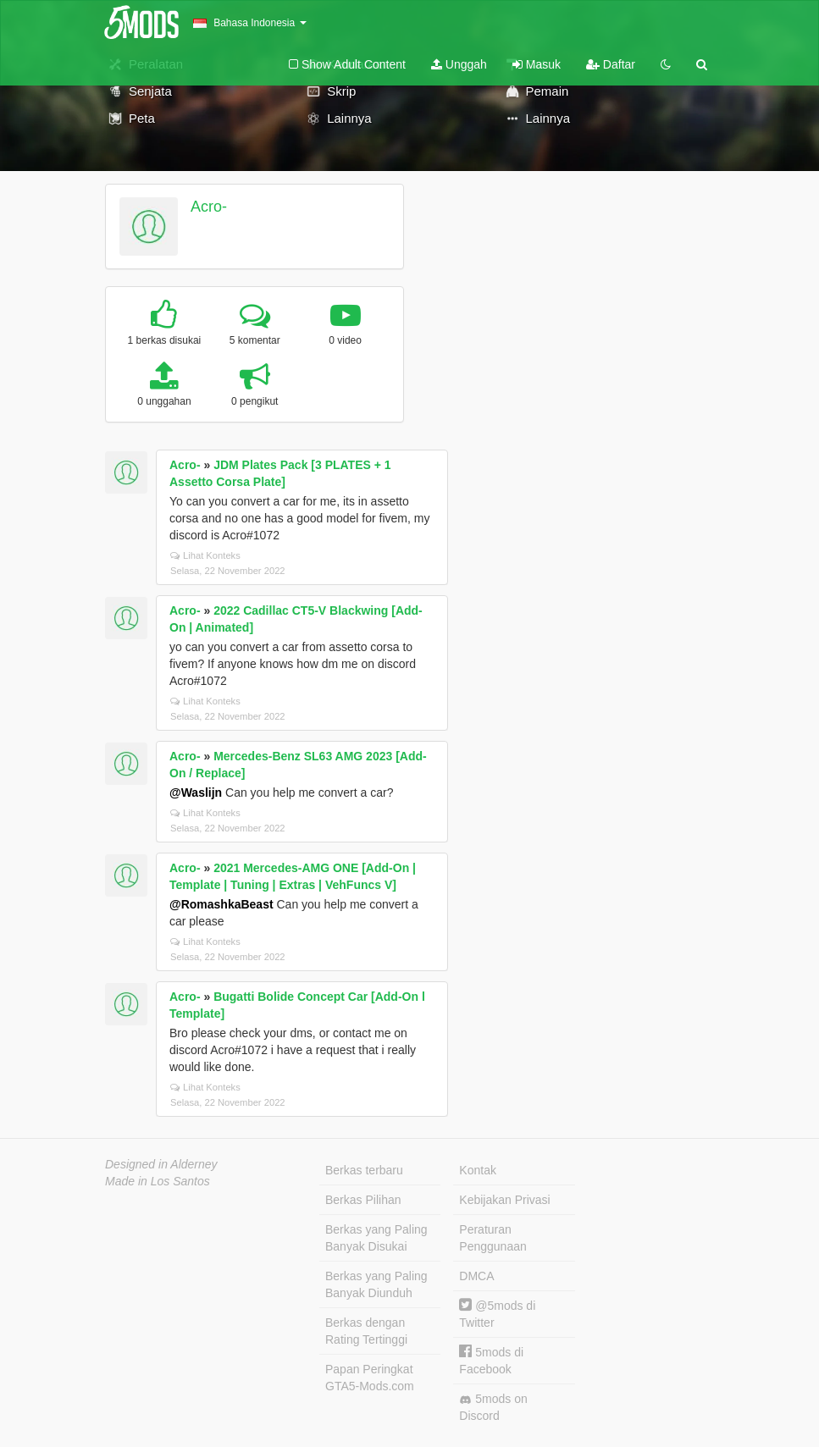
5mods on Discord (493, 1407)
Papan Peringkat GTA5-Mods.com (369, 1377)
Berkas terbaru (364, 1170)
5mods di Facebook (491, 1360)
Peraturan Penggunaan (492, 1238)
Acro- (209, 206)
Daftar (610, 64)
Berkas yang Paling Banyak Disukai (376, 1238)
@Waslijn (195, 792)
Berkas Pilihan (363, 1200)
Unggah (459, 64)
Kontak (477, 1170)
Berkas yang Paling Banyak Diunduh (376, 1284)
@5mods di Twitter (497, 1313)
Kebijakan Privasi (504, 1200)
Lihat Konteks (205, 555)
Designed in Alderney (161, 1164)
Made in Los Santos (157, 1181)
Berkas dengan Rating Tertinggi (366, 1331)
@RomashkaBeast (221, 904)
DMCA (476, 1276)
